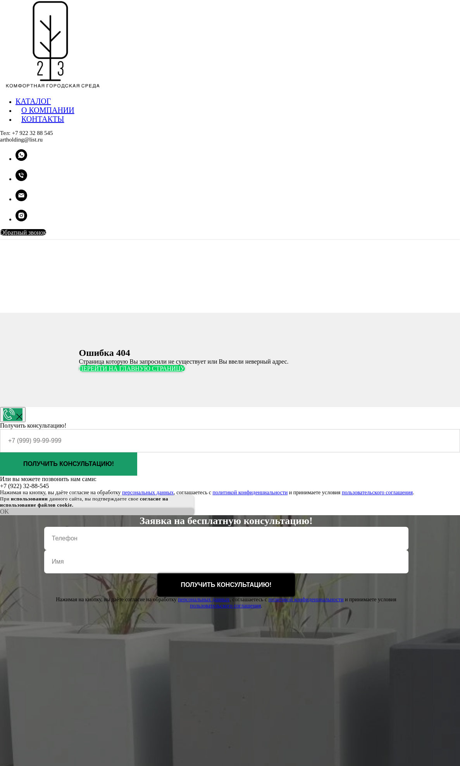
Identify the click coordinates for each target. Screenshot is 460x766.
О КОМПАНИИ (47, 110)
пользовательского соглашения (377, 492)
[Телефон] (21, 179)
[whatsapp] (21, 158)
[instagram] (21, 219)
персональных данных (148, 492)
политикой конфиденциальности (250, 492)
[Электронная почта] (21, 199)
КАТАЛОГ (33, 101)
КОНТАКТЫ (42, 119)
